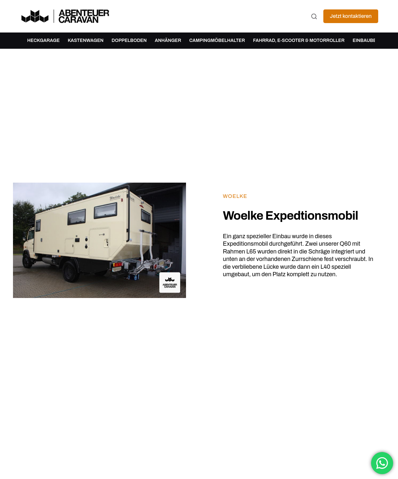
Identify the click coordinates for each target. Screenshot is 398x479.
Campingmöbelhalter (217, 40)
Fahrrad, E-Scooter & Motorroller (299, 40)
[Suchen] (314, 16)
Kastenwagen (86, 40)
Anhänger (168, 40)
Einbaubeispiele (373, 40)
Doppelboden (129, 40)
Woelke (235, 196)
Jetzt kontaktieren (351, 16)
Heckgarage (43, 40)
